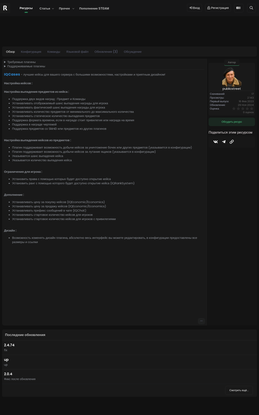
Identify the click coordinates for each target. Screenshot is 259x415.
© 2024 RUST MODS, (127, 405)
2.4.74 (9, 345)
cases (76, 35)
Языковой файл (77, 52)
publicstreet (27, 35)
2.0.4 (8, 374)
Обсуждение (133, 52)
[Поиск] (251, 8)
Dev (143, 405)
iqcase (88, 35)
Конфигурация (31, 52)
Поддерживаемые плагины (26, 66)
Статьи (45, 8)
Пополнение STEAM (94, 8)
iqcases (101, 35)
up (6, 359)
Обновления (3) (106, 52)
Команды (53, 52)
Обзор (10, 52)
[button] (53, 8)
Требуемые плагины (21, 62)
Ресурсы (26, 8)
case (66, 35)
